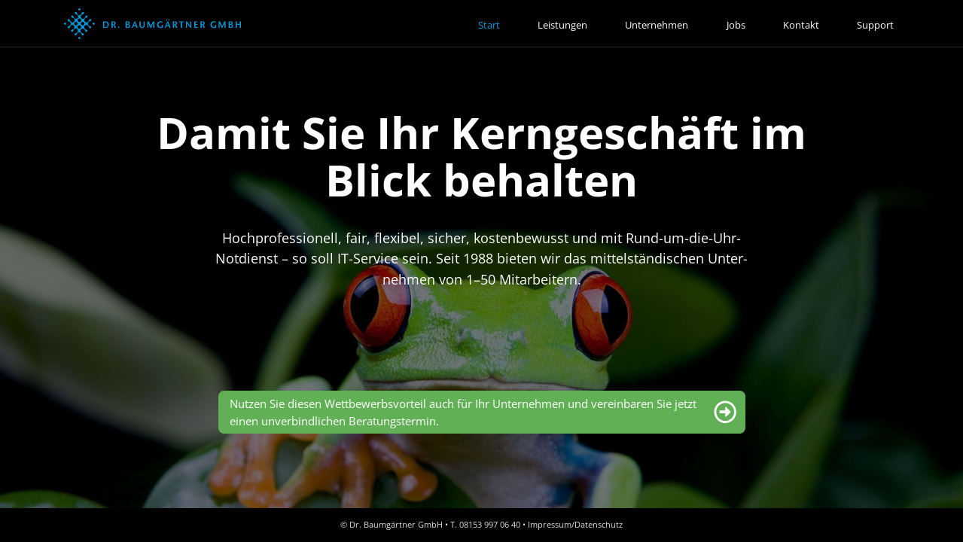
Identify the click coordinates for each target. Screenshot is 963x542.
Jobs (736, 25)
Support (875, 25)
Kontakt (801, 25)
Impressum (549, 524)
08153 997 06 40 (489, 524)
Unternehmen (656, 25)
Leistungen (562, 25)
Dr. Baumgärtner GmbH (396, 524)
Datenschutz (598, 524)
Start (489, 25)
